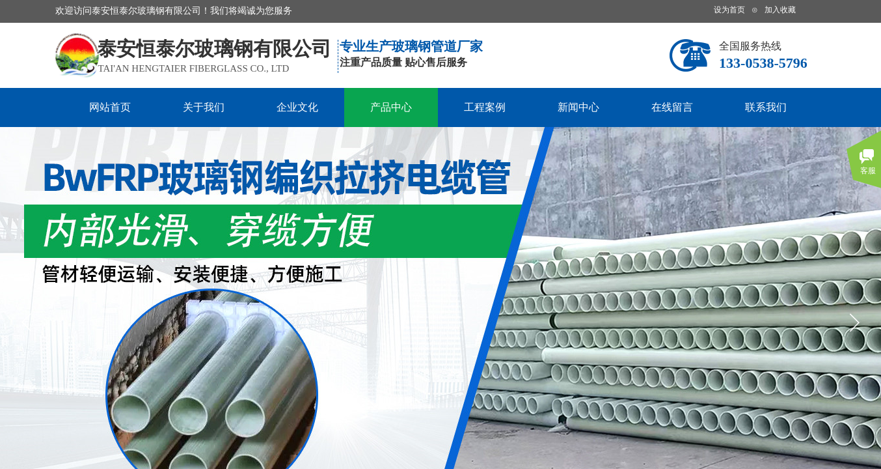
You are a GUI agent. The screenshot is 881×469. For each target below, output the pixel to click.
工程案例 (485, 107)
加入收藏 (780, 9)
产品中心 (391, 107)
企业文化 (297, 107)
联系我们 (766, 107)
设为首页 (729, 9)
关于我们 (203, 107)
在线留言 (672, 107)
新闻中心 (578, 107)
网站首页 (110, 107)
